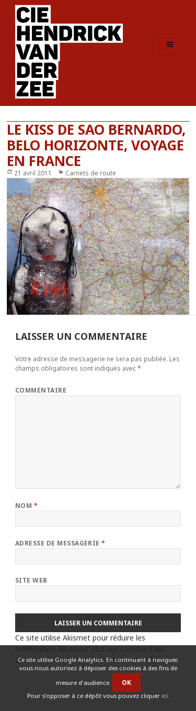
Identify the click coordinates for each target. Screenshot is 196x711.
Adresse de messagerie (60, 543)
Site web (31, 580)
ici (165, 696)
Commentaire (40, 390)
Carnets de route (90, 173)
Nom (26, 505)
